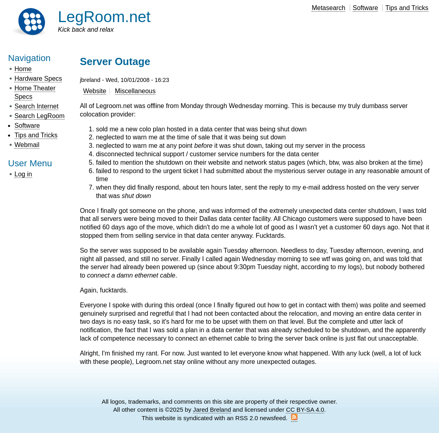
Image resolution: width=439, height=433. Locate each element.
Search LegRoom (39, 115)
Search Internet (36, 106)
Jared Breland (212, 409)
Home (23, 68)
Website (95, 91)
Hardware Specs (38, 78)
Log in (23, 174)
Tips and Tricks (407, 7)
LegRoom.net (104, 16)
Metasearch (328, 7)
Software (365, 7)
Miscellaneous (135, 91)
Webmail (26, 144)
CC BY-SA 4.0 (305, 409)
